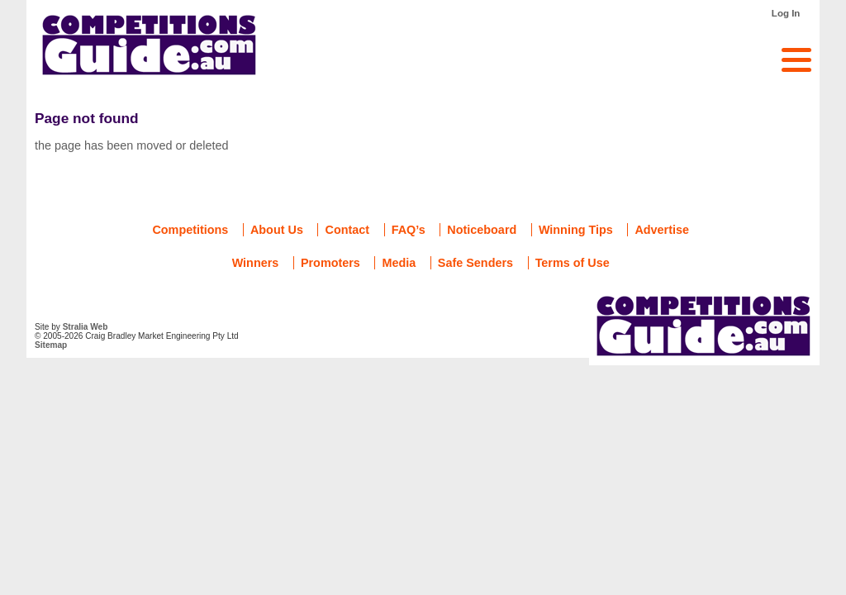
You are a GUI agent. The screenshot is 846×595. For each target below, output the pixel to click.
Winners (255, 262)
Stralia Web (85, 326)
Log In (786, 13)
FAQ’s (408, 229)
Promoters (330, 262)
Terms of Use (572, 262)
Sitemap (51, 345)
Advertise (661, 229)
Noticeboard (481, 229)
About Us (276, 229)
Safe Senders (475, 262)
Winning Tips (576, 229)
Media (399, 262)
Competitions (190, 229)
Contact (347, 229)
